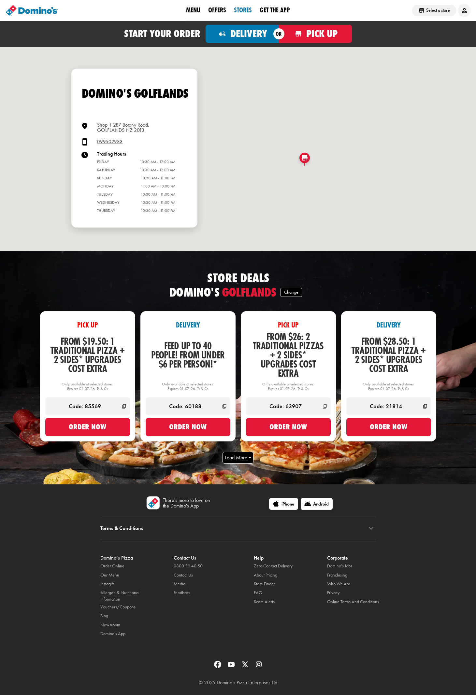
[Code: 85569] (87, 406)
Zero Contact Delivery (273, 566)
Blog (104, 616)
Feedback (182, 592)
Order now (87, 426)
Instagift (107, 584)
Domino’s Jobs (339, 566)
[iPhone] (283, 504)
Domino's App (112, 633)
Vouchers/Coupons (118, 607)
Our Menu (109, 575)
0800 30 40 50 (188, 566)
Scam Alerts (264, 602)
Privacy (333, 592)
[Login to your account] (464, 10)
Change (291, 292)
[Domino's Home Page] (32, 10)
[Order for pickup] (315, 34)
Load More (238, 457)
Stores (243, 10)
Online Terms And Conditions (353, 602)
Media (179, 584)
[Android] (317, 504)
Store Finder (264, 584)
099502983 (110, 142)
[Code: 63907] (288, 406)
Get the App (275, 10)
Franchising (337, 575)
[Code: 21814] (388, 406)
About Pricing (265, 575)
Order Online (112, 566)
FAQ (258, 592)
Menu (193, 10)
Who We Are (338, 584)
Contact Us (183, 575)
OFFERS (217, 10)
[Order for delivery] (242, 34)
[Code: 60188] (188, 406)
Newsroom (110, 625)
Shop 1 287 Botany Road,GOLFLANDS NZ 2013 (123, 127)
